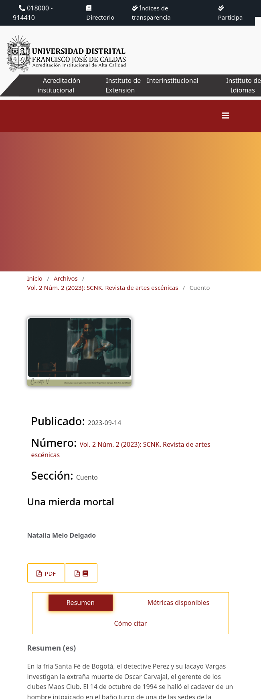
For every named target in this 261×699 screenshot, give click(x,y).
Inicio (34, 278)
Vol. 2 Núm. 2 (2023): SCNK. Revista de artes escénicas (102, 287)
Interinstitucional (172, 80)
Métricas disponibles (178, 602)
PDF (49, 573)
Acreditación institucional (58, 85)
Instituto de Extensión (123, 85)
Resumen (81, 602)
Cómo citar (130, 623)
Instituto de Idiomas (243, 85)
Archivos (66, 278)
